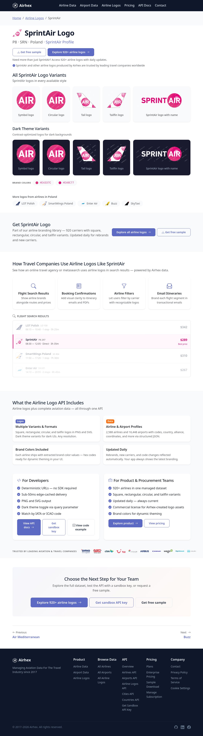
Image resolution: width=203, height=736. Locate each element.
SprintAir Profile (60, 42)
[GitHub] (176, 727)
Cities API (128, 694)
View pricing (157, 523)
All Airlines (104, 666)
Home (17, 18)
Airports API (129, 678)
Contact (160, 5)
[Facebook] (189, 727)
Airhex (22, 5)
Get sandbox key (53, 527)
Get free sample (29, 52)
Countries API (130, 700)
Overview (128, 666)
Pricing (129, 5)
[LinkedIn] (182, 727)
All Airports (104, 672)
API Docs (144, 5)
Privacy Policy (179, 672)
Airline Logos (111, 5)
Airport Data (89, 5)
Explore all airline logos (134, 232)
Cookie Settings (180, 688)
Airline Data (67, 5)
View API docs (28, 525)
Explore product (125, 523)
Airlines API (129, 672)
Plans (149, 666)
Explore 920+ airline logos (71, 52)
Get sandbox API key (111, 602)
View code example (81, 527)
